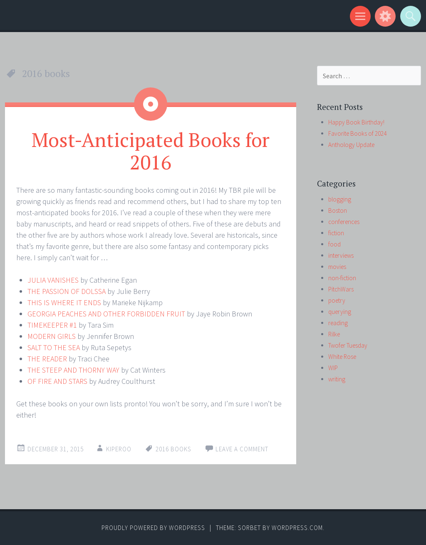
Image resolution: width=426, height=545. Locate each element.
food (334, 244)
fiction (336, 233)
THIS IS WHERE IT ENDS (64, 302)
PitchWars (341, 289)
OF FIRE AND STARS (57, 381)
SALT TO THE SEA (53, 347)
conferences (343, 222)
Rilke (334, 334)
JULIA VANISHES (53, 280)
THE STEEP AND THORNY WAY (73, 370)
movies (337, 267)
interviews (341, 255)
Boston (337, 210)
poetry (336, 300)
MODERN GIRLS (51, 336)
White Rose (342, 357)
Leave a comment (241, 449)
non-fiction (342, 278)
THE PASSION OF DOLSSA (66, 291)
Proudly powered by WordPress (153, 528)
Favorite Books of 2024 (357, 133)
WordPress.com (297, 528)
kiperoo (118, 449)
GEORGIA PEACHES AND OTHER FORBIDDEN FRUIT (106, 314)
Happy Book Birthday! (356, 122)
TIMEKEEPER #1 (52, 325)
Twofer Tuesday (347, 345)
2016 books (173, 449)
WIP (333, 368)
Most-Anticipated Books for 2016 (151, 151)
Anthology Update (351, 145)
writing (336, 379)
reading (338, 323)
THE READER (47, 358)
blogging (339, 199)
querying (339, 312)
